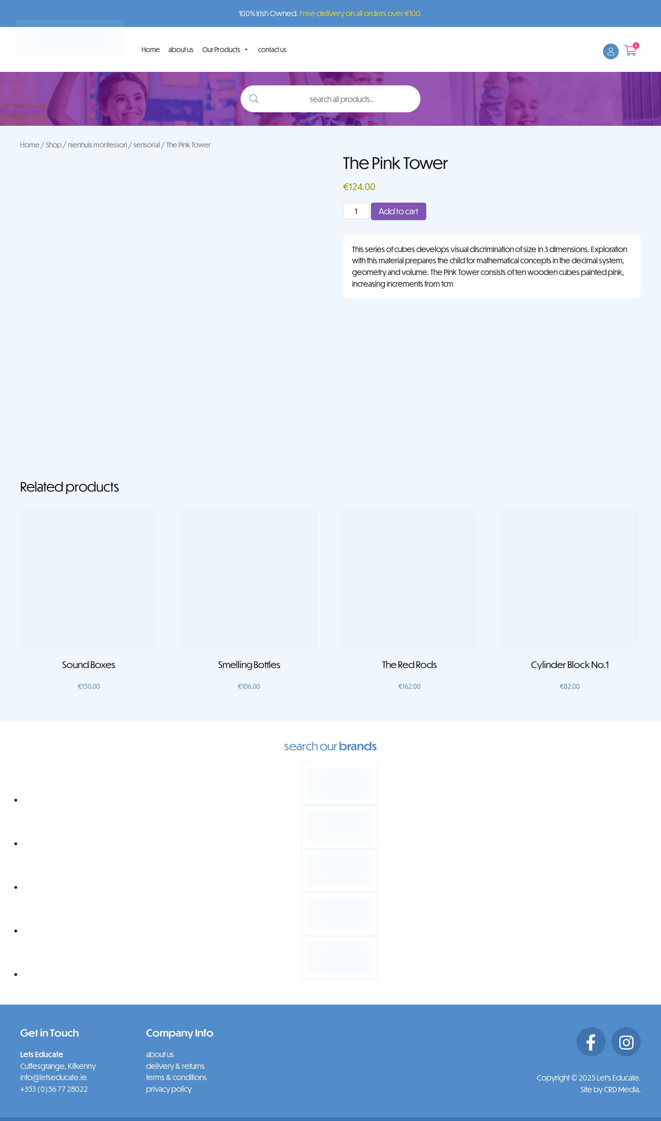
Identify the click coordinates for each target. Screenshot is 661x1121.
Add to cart (398, 211)
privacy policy (169, 1089)
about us (181, 49)
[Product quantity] (356, 211)
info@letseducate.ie (53, 1077)
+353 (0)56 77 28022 (54, 1089)
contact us (272, 49)
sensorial (147, 144)
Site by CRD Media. (611, 1089)
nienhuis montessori (97, 144)
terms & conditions (176, 1077)
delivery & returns (175, 1066)
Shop (54, 144)
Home (151, 49)
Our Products (225, 49)
